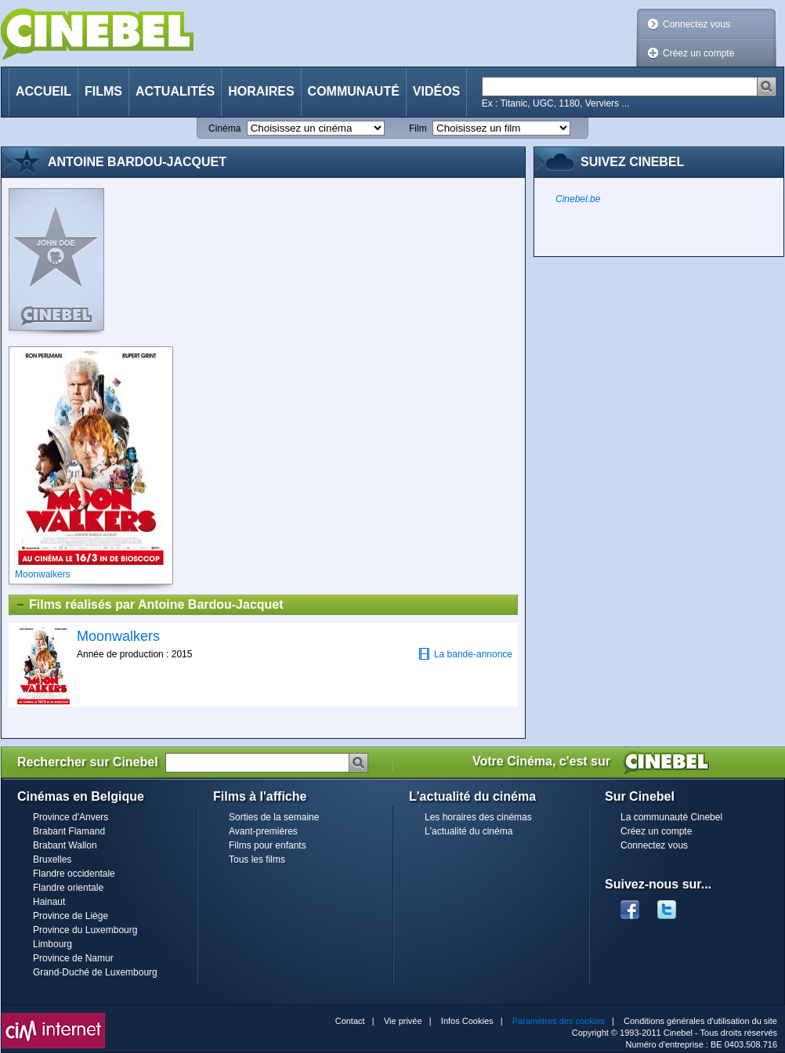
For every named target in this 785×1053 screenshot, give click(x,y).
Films (103, 91)
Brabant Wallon (65, 845)
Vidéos (436, 91)
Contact (350, 1021)
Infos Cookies (467, 1021)
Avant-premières (263, 831)
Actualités (175, 91)
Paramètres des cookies (558, 1021)
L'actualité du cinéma (468, 831)
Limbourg (52, 944)
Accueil (43, 91)
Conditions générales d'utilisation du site (700, 1021)
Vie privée (403, 1021)
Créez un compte (698, 53)
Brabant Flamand (69, 831)
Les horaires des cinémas (478, 817)
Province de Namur (73, 958)
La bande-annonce (465, 654)
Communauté (354, 91)
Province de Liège (70, 915)
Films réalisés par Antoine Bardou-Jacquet (149, 604)
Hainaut (49, 901)
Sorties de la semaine (274, 817)
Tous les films (257, 859)
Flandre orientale (68, 887)
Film (418, 128)
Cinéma (224, 128)
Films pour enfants (267, 845)
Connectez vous (696, 24)
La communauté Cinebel (671, 817)
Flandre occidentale (74, 873)
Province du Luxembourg (85, 930)
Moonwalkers (118, 636)
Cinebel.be (577, 199)
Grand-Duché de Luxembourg (95, 972)
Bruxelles (52, 859)
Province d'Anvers (70, 817)
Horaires (261, 91)
